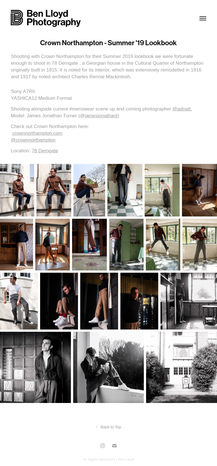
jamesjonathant (101, 115)
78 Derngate (45, 150)
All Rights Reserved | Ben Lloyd (108, 459)
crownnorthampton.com (37, 133)
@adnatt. (182, 109)
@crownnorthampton (33, 140)
